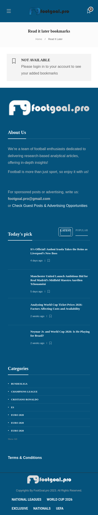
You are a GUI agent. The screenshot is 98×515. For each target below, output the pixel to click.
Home (39, 39)
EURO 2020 (17, 415)
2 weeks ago (37, 316)
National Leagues (26, 499)
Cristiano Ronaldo (24, 399)
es (12, 407)
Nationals (42, 508)
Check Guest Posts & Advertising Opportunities (49, 206)
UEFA (60, 508)
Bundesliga (19, 383)
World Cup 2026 (59, 499)
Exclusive (20, 508)
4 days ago (36, 260)
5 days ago (36, 291)
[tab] (65, 231)
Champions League (24, 391)
